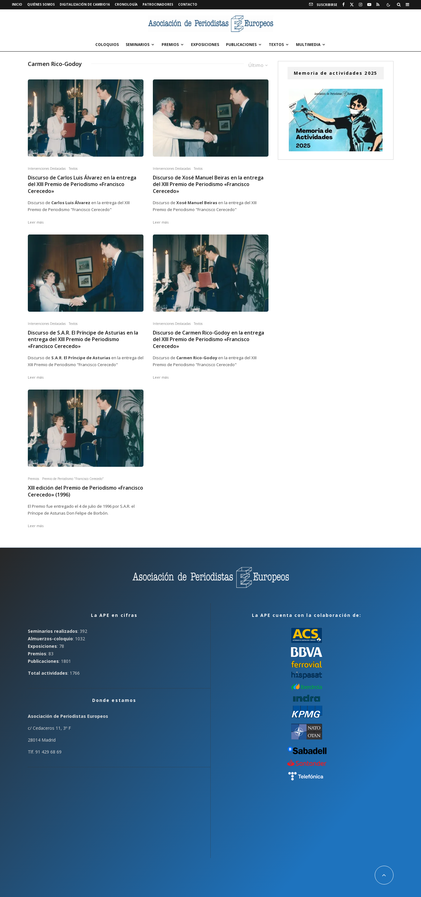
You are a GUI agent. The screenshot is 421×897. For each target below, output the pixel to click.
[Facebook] (343, 5)
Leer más (35, 222)
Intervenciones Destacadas (47, 168)
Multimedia (308, 44)
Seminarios (137, 44)
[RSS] (378, 5)
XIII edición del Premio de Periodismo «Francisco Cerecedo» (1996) (85, 491)
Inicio (17, 4)
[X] (351, 5)
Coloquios (107, 44)
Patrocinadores (158, 4)
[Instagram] (360, 5)
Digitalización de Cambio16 (85, 4)
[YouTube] (369, 5)
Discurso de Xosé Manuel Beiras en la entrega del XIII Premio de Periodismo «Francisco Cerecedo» (208, 184)
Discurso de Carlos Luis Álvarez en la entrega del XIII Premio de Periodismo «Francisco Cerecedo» (82, 184)
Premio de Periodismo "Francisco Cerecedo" (73, 478)
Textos (276, 44)
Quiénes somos (41, 4)
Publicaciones (241, 44)
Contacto (187, 4)
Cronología (126, 4)
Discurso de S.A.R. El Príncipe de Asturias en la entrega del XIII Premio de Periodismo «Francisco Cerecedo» (83, 340)
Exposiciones (205, 44)
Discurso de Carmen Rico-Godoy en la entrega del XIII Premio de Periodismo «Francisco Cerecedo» (208, 340)
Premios (170, 44)
